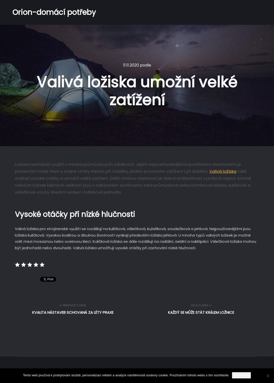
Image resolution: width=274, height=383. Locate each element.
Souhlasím (241, 375)
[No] (267, 375)
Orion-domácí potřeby (37, 12)
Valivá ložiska (222, 171)
